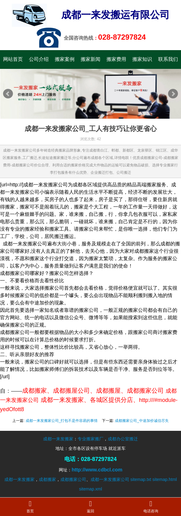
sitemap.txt (140, 479)
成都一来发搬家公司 (109, 479)
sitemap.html (164, 479)
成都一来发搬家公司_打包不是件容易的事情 (62, 421)
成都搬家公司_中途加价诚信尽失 (142, 421)
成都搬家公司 (73, 479)
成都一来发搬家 (58, 438)
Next (173, 94)
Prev (8, 94)
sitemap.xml (90, 488)
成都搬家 (47, 479)
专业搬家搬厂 (90, 438)
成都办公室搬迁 (123, 438)
